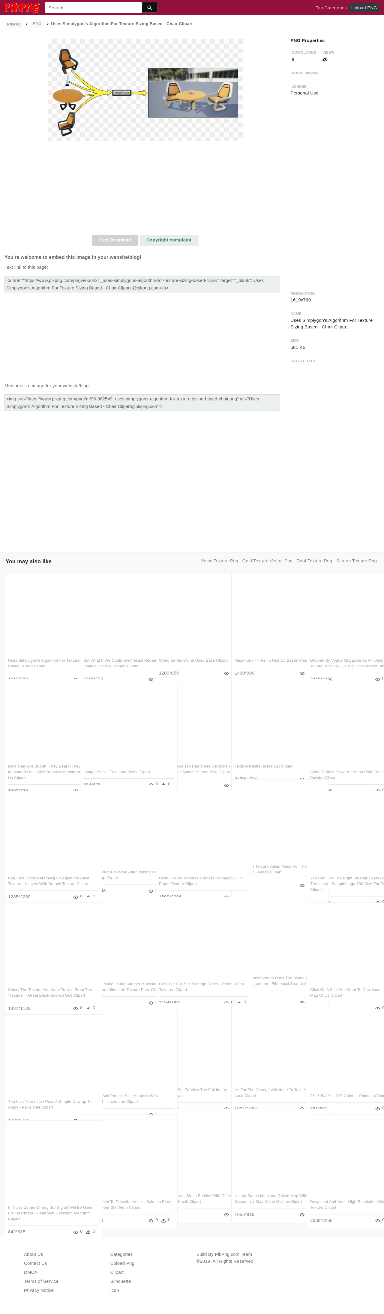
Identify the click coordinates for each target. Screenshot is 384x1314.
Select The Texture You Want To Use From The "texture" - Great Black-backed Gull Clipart (41, 983)
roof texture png (314, 560)
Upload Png (122, 1263)
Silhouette (120, 1281)
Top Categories (331, 7)
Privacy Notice (39, 1290)
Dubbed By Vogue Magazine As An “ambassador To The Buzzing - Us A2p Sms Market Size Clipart (341, 654)
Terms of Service (41, 1281)
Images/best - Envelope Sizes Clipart (116, 759)
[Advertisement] (145, 190)
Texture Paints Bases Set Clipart (264, 754)
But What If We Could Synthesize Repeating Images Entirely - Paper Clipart (114, 654)
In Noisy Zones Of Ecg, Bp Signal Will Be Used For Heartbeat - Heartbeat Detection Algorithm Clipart (41, 1201)
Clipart (117, 1272)
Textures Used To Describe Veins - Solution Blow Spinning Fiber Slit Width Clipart (114, 1195)
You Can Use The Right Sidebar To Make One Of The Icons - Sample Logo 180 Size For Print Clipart (341, 872)
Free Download (115, 239)
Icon (114, 1290)
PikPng (14, 24)
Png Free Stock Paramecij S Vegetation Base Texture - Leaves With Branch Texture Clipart (38, 872)
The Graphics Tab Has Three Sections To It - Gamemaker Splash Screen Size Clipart (191, 760)
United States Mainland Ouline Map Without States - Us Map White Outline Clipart (266, 1189)
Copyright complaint (168, 239)
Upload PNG (364, 7)
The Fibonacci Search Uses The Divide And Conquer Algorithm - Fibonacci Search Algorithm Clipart (266, 971)
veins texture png (219, 560)
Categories (121, 1254)
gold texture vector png (267, 560)
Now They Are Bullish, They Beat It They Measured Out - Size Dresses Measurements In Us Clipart (39, 760)
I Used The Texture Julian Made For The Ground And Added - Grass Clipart (267, 860)
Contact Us (35, 1263)
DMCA (31, 1272)
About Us (33, 1254)
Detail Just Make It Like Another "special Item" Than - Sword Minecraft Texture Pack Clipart (111, 977)
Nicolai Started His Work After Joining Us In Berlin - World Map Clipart (112, 866)
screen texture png (356, 560)
